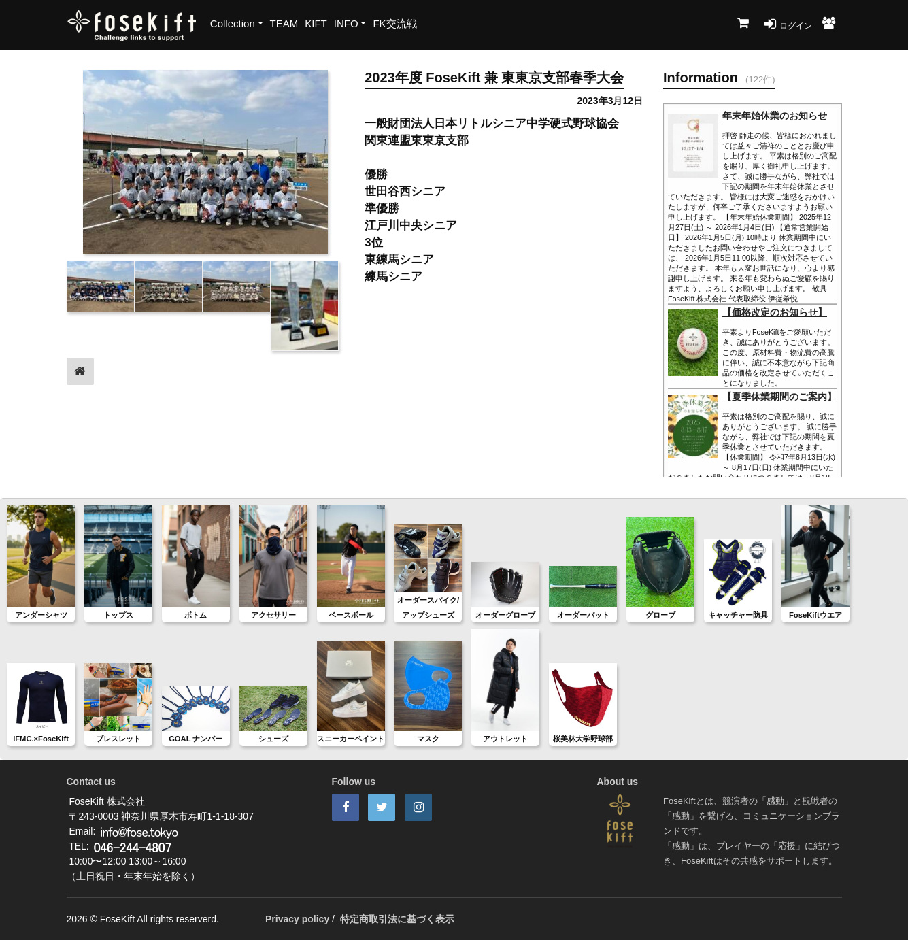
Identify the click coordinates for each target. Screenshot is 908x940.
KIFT (316, 23)
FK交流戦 (394, 23)
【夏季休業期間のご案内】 (779, 396)
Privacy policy (297, 918)
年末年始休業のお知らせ (774, 115)
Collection (232, 23)
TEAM (284, 23)
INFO (346, 23)
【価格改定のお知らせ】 (774, 312)
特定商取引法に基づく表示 (397, 918)
